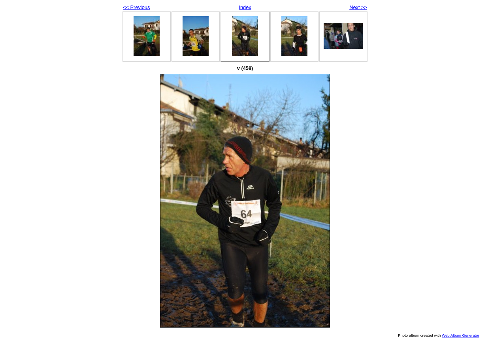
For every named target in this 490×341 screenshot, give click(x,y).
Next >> (358, 7)
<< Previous (136, 7)
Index (245, 7)
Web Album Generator (460, 335)
